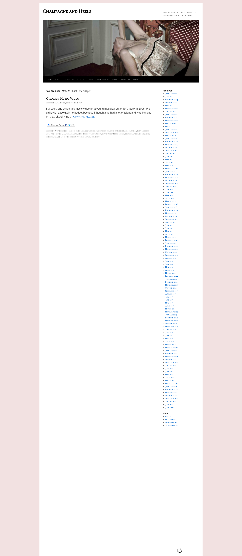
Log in (168, 416)
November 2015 (171, 213)
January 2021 (171, 114)
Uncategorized (60, 131)
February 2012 (171, 347)
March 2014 (170, 273)
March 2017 (170, 165)
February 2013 (171, 312)
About (58, 79)
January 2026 (171, 93)
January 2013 (171, 315)
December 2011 (171, 353)
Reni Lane (60, 137)
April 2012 (169, 342)
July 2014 (169, 261)
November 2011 (171, 356)
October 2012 (171, 324)
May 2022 (169, 105)
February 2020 (171, 126)
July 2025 (169, 96)
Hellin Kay (77, 103)
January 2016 (171, 207)
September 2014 (171, 255)
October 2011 (171, 359)
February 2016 (171, 204)
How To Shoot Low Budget (89, 134)
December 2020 (171, 117)
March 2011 (170, 380)
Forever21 (131, 131)
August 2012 (170, 330)
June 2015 (169, 228)
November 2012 (171, 321)
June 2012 (169, 336)
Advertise (69, 79)
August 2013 (170, 294)
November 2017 (171, 144)
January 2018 (171, 138)
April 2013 (169, 306)
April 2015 (169, 234)
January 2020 (171, 129)
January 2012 (171, 350)
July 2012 (169, 333)
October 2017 (171, 147)
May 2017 (169, 159)
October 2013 (171, 288)
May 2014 (169, 267)
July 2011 (169, 368)
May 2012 (169, 339)
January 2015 (171, 243)
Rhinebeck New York (75, 137)
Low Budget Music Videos (113, 134)
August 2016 (170, 186)
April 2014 (169, 270)
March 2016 (170, 201)
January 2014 (171, 279)
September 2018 (172, 132)
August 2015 (170, 222)
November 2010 (171, 392)
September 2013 (171, 291)
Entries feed (170, 419)
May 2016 (169, 195)
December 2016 (171, 174)
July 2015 (169, 225)
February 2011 (171, 383)
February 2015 (171, 240)
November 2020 (171, 120)
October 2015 (171, 216)
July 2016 (169, 189)
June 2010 (169, 407)
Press (135, 79)
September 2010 (171, 398)
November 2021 (171, 108)
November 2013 (171, 285)
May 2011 (169, 374)
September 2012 (171, 327)
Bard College (82, 131)
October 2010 (171, 395)
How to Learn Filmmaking (66, 134)
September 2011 (171, 362)
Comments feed (171, 422)
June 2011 (169, 371)
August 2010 (170, 401)
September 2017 (171, 150)
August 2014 (170, 258)
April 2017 (169, 162)
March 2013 (170, 309)
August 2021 (170, 111)
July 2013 (169, 297)
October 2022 (171, 102)
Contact (81, 79)
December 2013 (171, 282)
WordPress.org (171, 425)
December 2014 (171, 246)
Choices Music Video (62, 98)
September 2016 (171, 183)
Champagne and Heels (67, 11)
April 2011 (169, 377)
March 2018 (170, 135)
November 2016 (171, 177)
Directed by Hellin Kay (116, 131)
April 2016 (169, 198)
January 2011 (171, 386)
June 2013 (169, 300)
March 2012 (170, 344)
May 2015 (169, 231)
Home (49, 79)
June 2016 (169, 192)
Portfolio (125, 79)
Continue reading (86, 116)
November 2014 (171, 249)
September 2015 (171, 219)
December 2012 (171, 318)
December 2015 (171, 210)
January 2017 (171, 171)
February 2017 (171, 168)
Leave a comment (92, 137)
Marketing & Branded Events (103, 79)
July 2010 (169, 404)
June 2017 (169, 156)
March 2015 (170, 237)
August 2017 (170, 153)
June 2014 (169, 264)
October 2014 (171, 252)
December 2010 (171, 389)
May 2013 (169, 303)
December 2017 (171, 141)
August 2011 (170, 365)
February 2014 (171, 276)
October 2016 (171, 180)
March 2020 (170, 123)
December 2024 (171, 99)
